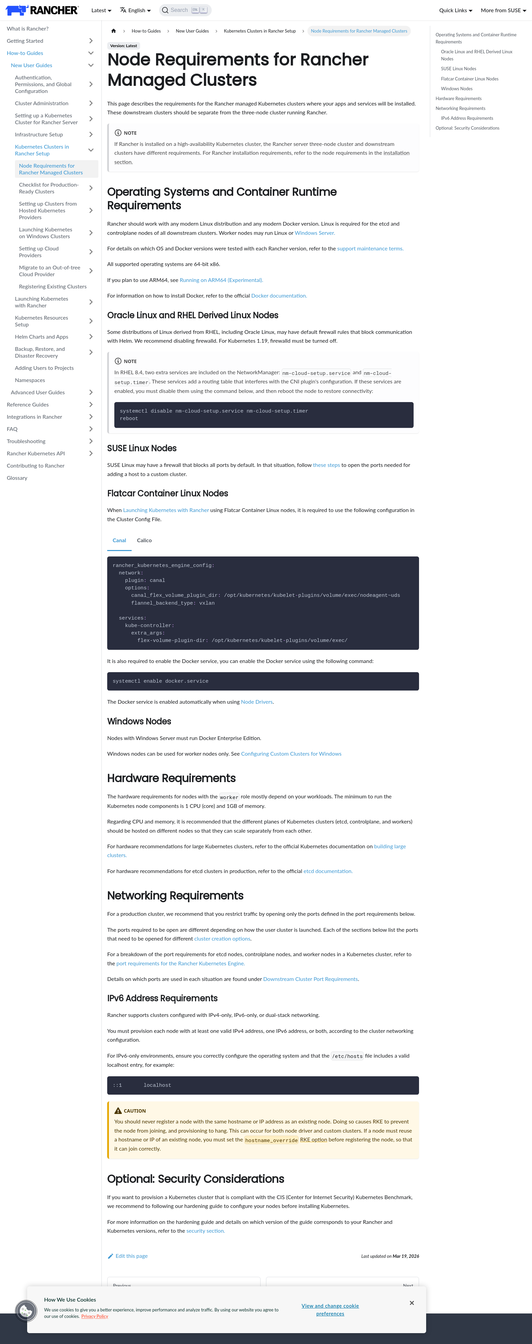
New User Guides (31, 65)
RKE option (313, 1139)
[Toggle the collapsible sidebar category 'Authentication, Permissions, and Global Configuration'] (90, 84)
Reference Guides (28, 404)
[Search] (185, 10)
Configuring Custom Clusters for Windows (291, 753)
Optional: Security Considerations (467, 128)
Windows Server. (315, 232)
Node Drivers (256, 701)
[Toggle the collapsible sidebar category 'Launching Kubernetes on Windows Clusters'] (90, 233)
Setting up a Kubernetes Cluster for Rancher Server (46, 118)
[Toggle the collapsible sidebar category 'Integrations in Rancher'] (90, 416)
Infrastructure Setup (39, 134)
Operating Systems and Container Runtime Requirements (476, 38)
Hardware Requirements (459, 98)
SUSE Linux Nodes (458, 68)
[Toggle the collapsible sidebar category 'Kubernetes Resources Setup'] (90, 321)
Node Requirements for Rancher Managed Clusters (51, 168)
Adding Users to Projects (44, 367)
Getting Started (25, 40)
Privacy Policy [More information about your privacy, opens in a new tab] (94, 1316)
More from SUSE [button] (501, 10)
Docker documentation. (279, 295)
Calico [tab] (144, 540)
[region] (226, 1309)
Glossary (17, 477)
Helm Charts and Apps (41, 336)
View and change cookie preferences (330, 1310)
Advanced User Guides (38, 392)
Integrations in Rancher (34, 416)
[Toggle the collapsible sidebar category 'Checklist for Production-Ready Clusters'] (90, 188)
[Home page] (113, 31)
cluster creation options (222, 938)
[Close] (411, 1302)
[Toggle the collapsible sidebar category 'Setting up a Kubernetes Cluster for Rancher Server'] (90, 119)
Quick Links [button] (453, 10)
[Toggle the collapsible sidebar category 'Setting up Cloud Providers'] (90, 252)
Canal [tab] (119, 540)
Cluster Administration (42, 103)
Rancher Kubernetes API (36, 453)
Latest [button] (98, 10)
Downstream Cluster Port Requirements (310, 979)
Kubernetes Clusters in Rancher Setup (42, 149)
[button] (26, 1311)
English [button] (132, 10)
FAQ (12, 428)
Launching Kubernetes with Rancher (41, 301)
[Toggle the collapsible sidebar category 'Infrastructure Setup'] (90, 134)
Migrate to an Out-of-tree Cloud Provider (49, 270)
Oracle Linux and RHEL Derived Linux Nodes (476, 55)
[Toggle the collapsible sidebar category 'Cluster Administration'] (90, 103)
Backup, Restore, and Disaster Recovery (40, 352)
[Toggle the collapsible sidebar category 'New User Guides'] (90, 65)
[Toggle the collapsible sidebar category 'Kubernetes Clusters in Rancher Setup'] (90, 150)
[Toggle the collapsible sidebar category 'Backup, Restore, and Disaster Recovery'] (90, 352)
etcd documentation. (328, 871)
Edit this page (127, 1255)
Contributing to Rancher (35, 465)
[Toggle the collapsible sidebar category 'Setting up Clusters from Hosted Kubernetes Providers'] (90, 210)
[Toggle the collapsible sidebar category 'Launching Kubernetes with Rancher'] (90, 302)
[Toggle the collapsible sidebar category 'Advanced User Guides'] (90, 392)
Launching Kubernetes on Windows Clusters (45, 232)
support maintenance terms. (370, 248)
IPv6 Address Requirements (467, 118)
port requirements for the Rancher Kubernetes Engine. (180, 963)
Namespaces (30, 380)
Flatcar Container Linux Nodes (469, 78)
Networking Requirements (461, 108)
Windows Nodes (457, 88)
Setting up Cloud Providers (39, 251)
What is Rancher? (28, 28)
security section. (205, 1230)
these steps (326, 464)
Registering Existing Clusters (53, 286)
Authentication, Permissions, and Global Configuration (43, 84)
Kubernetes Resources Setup (41, 320)
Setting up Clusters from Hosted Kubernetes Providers (48, 210)
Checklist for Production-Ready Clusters (49, 187)
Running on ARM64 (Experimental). (221, 280)
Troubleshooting (26, 441)
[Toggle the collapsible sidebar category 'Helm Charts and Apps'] (90, 336)
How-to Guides (25, 53)
